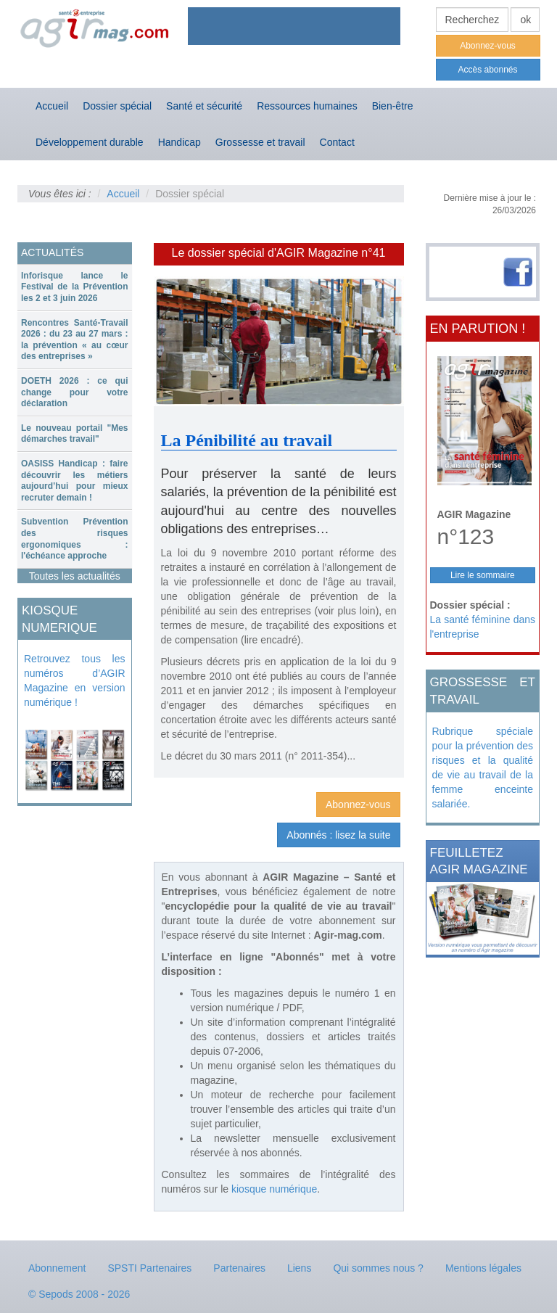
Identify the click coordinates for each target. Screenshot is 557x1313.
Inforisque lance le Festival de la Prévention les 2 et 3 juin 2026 (74, 287)
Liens (299, 1268)
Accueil (52, 106)
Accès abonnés (487, 70)
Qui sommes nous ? (378, 1268)
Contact (337, 142)
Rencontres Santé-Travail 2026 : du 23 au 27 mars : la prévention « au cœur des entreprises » (74, 340)
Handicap (179, 142)
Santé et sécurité (204, 106)
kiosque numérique (274, 1189)
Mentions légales (483, 1268)
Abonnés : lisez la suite (338, 835)
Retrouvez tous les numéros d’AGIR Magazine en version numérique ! (74, 680)
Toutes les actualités (74, 576)
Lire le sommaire (482, 575)
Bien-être (392, 106)
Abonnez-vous (488, 46)
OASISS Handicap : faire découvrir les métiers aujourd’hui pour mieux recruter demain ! (74, 480)
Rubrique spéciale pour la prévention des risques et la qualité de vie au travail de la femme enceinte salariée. (483, 767)
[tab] (74, 287)
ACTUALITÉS (52, 252)
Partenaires (239, 1268)
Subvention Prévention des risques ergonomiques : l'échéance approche (74, 538)
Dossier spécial (117, 106)
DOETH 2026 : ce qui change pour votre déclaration (74, 392)
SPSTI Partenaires (149, 1268)
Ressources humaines (307, 106)
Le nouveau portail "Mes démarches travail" (74, 434)
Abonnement (57, 1268)
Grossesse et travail (260, 142)
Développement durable (90, 142)
